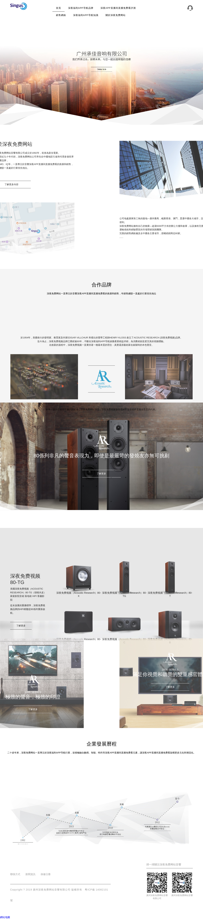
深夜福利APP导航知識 (85, 15)
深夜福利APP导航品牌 (80, 8)
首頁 (58, 8)
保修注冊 (46, 874)
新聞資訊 (30, 874)
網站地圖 (5, 917)
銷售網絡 (61, 15)
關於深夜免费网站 (116, 15)
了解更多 (101, 473)
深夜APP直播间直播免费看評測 (118, 8)
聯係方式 (15, 874)
